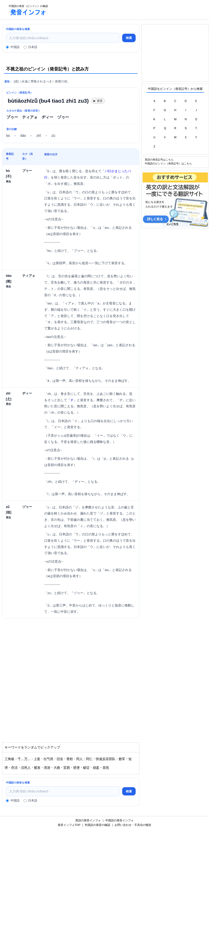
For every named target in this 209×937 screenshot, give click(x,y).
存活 (14, 767)
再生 (8, 181)
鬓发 (37, 767)
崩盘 (96, 767)
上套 (37, 759)
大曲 (57, 767)
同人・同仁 (84, 759)
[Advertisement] (130, 10)
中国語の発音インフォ (119, 820)
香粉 (69, 759)
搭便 (76, 767)
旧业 (60, 759)
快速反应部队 (105, 759)
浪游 (47, 767)
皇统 (106, 767)
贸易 (66, 767)
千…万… (24, 759)
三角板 (9, 759)
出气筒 (48, 759)
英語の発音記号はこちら (159, 159)
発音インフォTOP (69, 825)
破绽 (86, 767)
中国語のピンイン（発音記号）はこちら (168, 163)
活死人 (26, 767)
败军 (122, 759)
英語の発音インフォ (88, 820)
